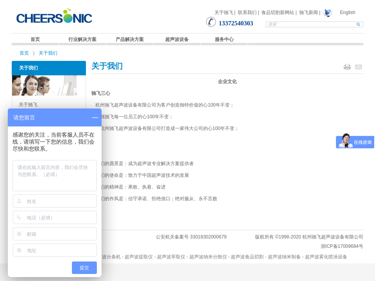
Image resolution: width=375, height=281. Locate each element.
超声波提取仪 (139, 257)
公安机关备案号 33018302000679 (191, 237)
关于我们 (48, 53)
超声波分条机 (107, 257)
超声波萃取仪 (171, 257)
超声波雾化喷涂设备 (326, 257)
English (347, 12)
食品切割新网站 (277, 12)
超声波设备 (177, 39)
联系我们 (247, 12)
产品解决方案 (130, 39)
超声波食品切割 (247, 257)
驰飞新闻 (308, 12)
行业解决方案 (82, 39)
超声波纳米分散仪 (208, 257)
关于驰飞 (223, 12)
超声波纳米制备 (284, 257)
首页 (35, 39)
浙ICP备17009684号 (342, 246)
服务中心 (224, 39)
